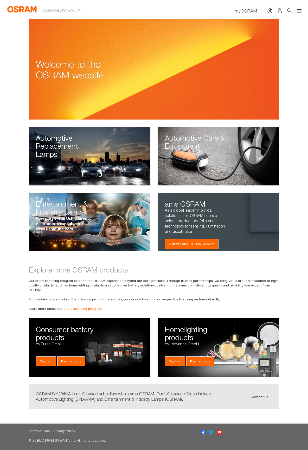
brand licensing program (82, 309)
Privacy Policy (64, 431)
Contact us (259, 397)
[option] (154, 69)
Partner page (71, 361)
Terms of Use (39, 431)
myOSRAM (246, 10)
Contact (46, 361)
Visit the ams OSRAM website (192, 244)
